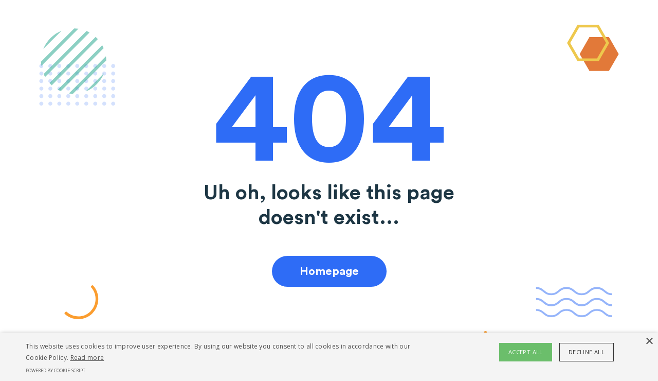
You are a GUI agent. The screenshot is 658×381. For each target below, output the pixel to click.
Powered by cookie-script (55, 370)
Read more (87, 357)
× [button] (649, 341)
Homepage (329, 271)
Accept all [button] (525, 352)
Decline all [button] (587, 352)
